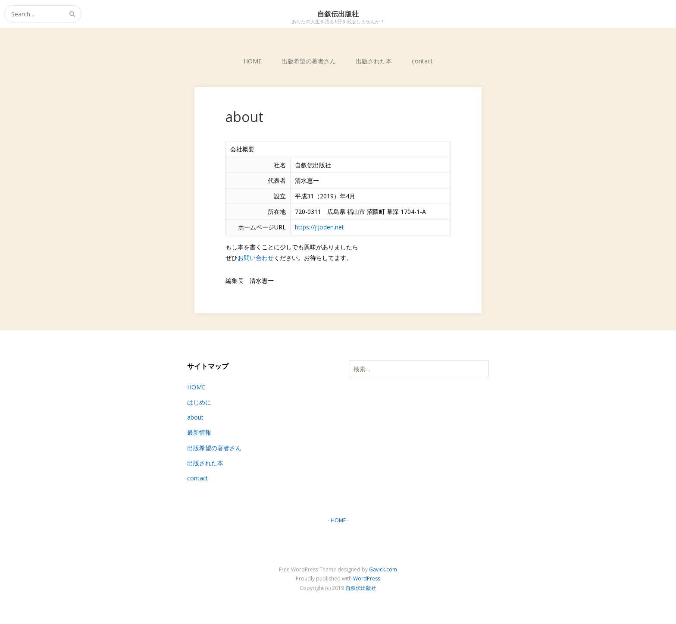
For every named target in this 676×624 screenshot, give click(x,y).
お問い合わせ (256, 258)
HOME (253, 61)
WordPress (366, 578)
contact (422, 61)
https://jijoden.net (319, 227)
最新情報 (199, 432)
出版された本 (374, 61)
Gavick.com (383, 569)
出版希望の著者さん (309, 61)
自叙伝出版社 (360, 588)
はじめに (199, 402)
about (195, 417)
